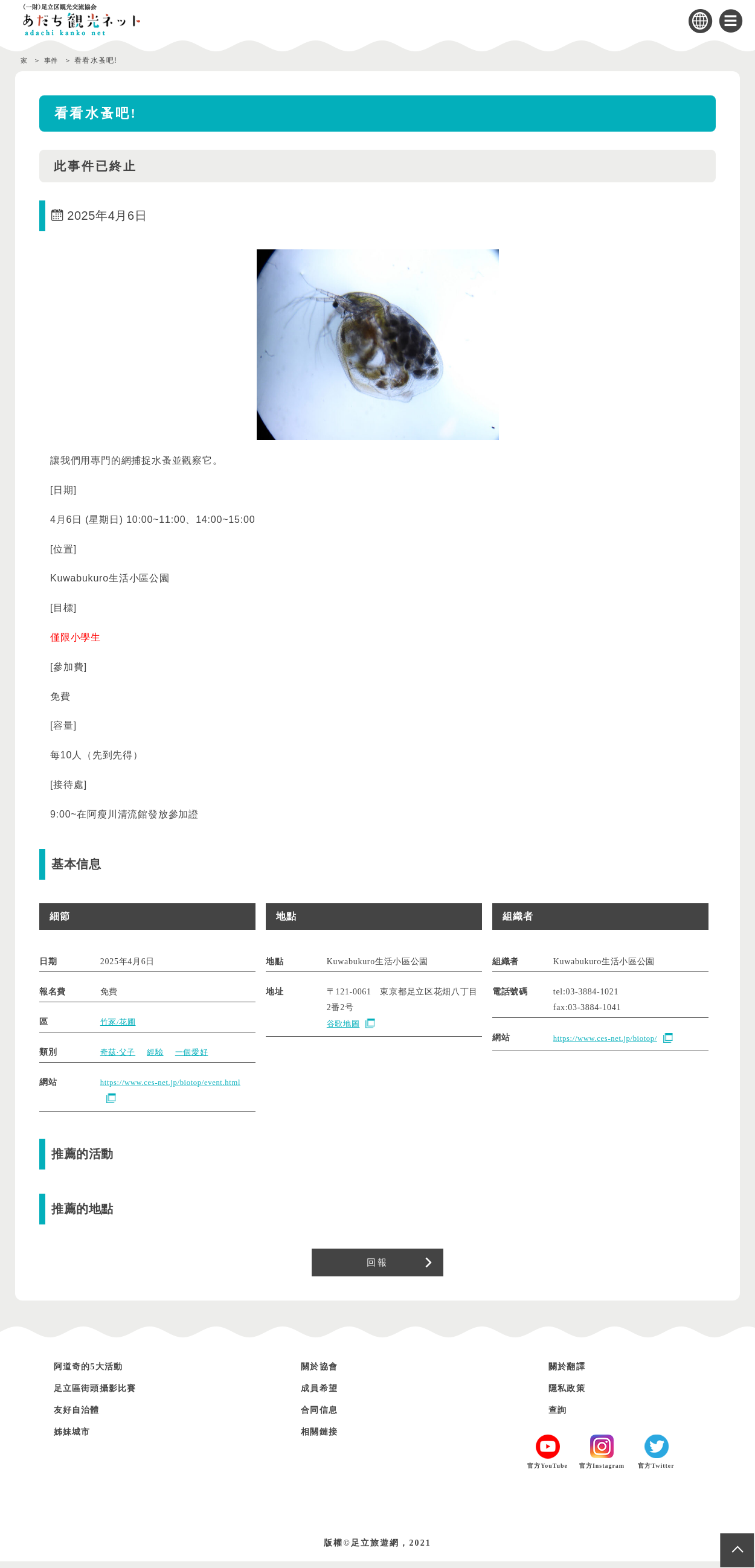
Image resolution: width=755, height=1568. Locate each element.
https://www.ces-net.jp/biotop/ (610, 1038)
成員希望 (323, 1394)
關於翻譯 (570, 1373)
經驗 (158, 1052)
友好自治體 (81, 1416)
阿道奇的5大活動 (96, 1373)
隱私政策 (570, 1394)
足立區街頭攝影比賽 (104, 1394)
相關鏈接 (323, 1438)
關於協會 (323, 1373)
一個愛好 (197, 1052)
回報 (377, 1265)
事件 (54, 60)
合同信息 (323, 1416)
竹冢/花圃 (119, 1021)
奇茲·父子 (119, 1052)
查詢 (559, 1416)
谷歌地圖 (344, 1023)
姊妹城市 (76, 1438)
